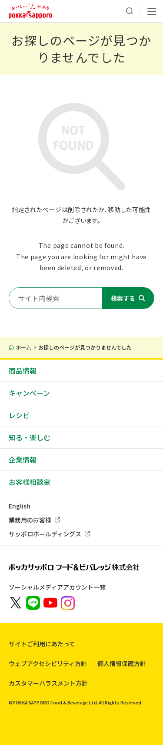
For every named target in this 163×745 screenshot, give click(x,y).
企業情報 (23, 459)
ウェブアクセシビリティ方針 (48, 663)
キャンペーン (29, 393)
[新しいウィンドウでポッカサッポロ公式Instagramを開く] (68, 602)
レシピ (19, 415)
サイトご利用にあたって (42, 643)
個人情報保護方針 (121, 663)
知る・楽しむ (29, 437)
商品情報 (23, 370)
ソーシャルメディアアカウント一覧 (57, 587)
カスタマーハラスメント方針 (48, 683)
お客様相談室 (29, 482)
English (19, 506)
